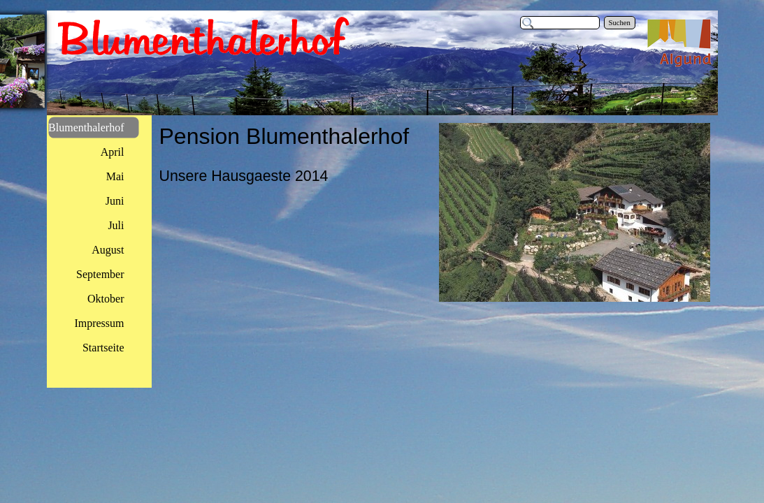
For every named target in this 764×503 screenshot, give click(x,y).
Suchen (619, 23)
